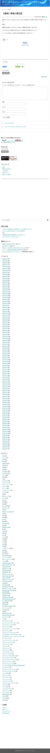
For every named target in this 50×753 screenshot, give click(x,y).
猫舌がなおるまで (6, 168)
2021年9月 (4, 365)
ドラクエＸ (5, 684)
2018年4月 (4, 444)
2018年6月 (4, 441)
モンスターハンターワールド (9, 669)
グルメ (4, 537)
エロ (3, 542)
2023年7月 (4, 322)
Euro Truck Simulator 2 (7, 606)
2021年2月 (4, 379)
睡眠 (3, 517)
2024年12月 (5, 289)
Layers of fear (5, 577)
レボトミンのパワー (7, 123)
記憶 (3, 509)
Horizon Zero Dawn (7, 586)
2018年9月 (4, 435)
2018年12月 (5, 429)
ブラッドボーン (6, 677)
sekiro (3, 583)
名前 (3, 101)
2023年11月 (5, 315)
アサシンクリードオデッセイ (9, 632)
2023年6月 (4, 324)
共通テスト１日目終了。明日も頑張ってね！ (13, 247)
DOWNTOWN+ (6, 694)
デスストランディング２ (8, 663)
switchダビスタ (6, 568)
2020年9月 (4, 388)
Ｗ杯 (3, 544)
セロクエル (5, 480)
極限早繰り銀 (5, 527)
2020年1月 (4, 404)
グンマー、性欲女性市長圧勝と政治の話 (12, 249)
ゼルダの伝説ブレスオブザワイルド (10, 634)
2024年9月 (4, 295)
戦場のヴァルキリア (7, 579)
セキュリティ (5, 482)
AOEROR (4, 592)
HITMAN (4, 604)
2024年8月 (4, 297)
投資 (3, 519)
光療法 (4, 465)
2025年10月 (5, 270)
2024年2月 (4, 309)
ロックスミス (5, 617)
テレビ (4, 475)
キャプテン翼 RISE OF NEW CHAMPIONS (12, 665)
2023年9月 (4, 319)
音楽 (3, 538)
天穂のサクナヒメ (6, 574)
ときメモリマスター (7, 688)
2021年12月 (5, 359)
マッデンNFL (5, 673)
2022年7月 (4, 346)
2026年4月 (4, 258)
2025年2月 (4, 286)
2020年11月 (5, 384)
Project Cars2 (5, 570)
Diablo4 (4, 602)
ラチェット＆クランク (7, 642)
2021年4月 (4, 375)
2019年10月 (5, 410)
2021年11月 (5, 361)
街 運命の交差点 (6, 600)
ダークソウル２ (6, 630)
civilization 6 (5, 595)
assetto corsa (5, 593)
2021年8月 (4, 367)
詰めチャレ (5, 507)
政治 (3, 535)
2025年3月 (4, 284)
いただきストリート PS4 (8, 624)
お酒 (3, 540)
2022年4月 (4, 351)
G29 (3, 611)
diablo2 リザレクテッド (8, 588)
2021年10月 (5, 363)
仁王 (3, 619)
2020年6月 (4, 394)
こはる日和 (5, 170)
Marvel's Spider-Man (7, 576)
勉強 (3, 461)
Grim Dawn (5, 584)
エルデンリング (6, 650)
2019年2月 (4, 425)
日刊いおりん (5, 172)
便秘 (3, 469)
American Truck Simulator (8, 590)
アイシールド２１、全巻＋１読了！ (10, 236)
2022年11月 (5, 338)
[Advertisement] (25, 50)
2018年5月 (4, 443)
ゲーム (4, 561)
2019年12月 (5, 406)
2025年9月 (4, 272)
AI (2, 479)
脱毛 (3, 513)
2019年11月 (5, 408)
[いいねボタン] (4, 40)
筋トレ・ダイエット (7, 559)
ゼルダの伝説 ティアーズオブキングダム (12, 636)
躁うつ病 (4, 506)
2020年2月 (4, 402)
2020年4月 (4, 398)
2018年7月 (4, 439)
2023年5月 (4, 326)
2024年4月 (4, 305)
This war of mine (6, 581)
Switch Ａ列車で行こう (7, 564)
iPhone (4, 553)
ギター (4, 498)
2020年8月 (4, 390)
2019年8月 (4, 413)
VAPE (3, 552)
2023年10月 (5, 317)
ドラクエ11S (5, 686)
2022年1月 (4, 357)
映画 (3, 533)
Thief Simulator (6, 555)
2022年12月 (5, 336)
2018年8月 (4, 437)
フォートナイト (6, 679)
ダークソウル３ (6, 626)
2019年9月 (4, 412)
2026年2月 (4, 262)
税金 (3, 500)
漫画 (3, 525)
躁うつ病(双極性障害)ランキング (8, 142)
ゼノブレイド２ (6, 638)
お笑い (4, 696)
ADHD (3, 456)
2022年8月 (4, 344)
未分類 (4, 531)
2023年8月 (4, 320)
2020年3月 (4, 400)
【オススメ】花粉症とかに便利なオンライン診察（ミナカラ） (17, 229)
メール (3, 106)
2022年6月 (4, 348)
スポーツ (4, 486)
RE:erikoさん (5, 245)
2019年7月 (4, 415)
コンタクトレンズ (6, 490)
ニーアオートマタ (6, 681)
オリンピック (5, 557)
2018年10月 (5, 433)
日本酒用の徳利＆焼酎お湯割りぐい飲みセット (13, 234)
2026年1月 (4, 264)
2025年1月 (4, 288)
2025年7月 (4, 276)
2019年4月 (4, 421)
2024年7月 (4, 299)
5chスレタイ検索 (6, 174)
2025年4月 (4, 282)
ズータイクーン (6, 648)
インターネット (6, 548)
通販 (3, 504)
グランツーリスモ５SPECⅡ (9, 655)
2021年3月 (4, 377)
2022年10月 (5, 340)
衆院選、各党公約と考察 (8, 244)
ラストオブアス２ (6, 620)
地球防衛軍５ (5, 572)
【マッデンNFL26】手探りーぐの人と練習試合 (13, 230)
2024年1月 (4, 311)
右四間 (4, 459)
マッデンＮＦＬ (6, 692)
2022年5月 (4, 350)
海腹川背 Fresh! (6, 613)
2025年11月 (5, 268)
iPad (3, 550)
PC (3, 546)
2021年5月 (4, 373)
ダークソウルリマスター (8, 657)
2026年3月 (4, 260)
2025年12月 (5, 266)
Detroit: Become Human (8, 599)
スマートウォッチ (6, 484)
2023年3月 (4, 330)
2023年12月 (5, 313)
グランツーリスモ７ (7, 653)
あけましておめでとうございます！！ (11, 251)
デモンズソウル (6, 690)
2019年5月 (4, 419)
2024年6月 (4, 301)
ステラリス (5, 646)
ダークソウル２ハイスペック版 (9, 659)
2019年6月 (4, 417)
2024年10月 (5, 293)
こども (4, 492)
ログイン (4, 707)
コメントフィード (6, 711)
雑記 (3, 502)
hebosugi (45, 76)
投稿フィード (5, 709)
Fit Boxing (4, 609)
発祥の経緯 (5, 523)
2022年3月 (4, 353)
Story (3, 166)
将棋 (44, 16)
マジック (4, 457)
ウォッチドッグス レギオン (9, 640)
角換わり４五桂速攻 (7, 511)
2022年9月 (4, 342)
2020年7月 (4, 392)
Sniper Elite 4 (5, 566)
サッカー (4, 488)
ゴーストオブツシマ (7, 651)
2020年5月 (4, 396)
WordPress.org (5, 713)
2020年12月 (5, 382)
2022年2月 (4, 355)
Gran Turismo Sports (7, 615)
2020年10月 (5, 386)
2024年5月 (4, 303)
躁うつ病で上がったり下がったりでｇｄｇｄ (22, 2)
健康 (3, 467)
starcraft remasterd (6, 563)
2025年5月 (4, 280)
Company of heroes (7, 597)
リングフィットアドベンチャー (9, 622)
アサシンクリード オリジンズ (9, 628)
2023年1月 (4, 334)
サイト (3, 111)
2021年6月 (4, 371)
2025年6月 (4, 278)
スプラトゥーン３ (6, 644)
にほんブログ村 (25, 45)
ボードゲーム (5, 675)
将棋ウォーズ (5, 496)
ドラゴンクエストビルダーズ (9, 682)
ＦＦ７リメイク (6, 607)
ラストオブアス (6, 667)
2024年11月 (5, 291)
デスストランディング (7, 661)
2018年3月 (4, 446)
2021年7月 (4, 369)
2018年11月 (5, 431)
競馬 (3, 515)
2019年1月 (4, 427)
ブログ (4, 698)
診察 (3, 232)
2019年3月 (4, 423)
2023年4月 (4, 328)
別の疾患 (4, 463)
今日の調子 (5, 471)
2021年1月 (4, 381)
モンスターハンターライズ (8, 671)
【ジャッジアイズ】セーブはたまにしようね (13, 127)
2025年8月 (4, 274)
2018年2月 (4, 448)
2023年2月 (4, 332)
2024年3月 (4, 307)
